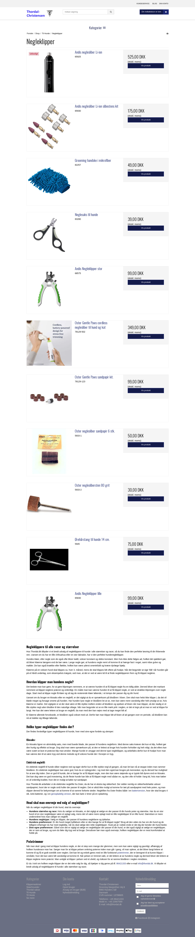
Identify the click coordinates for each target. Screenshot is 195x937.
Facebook (142, 918)
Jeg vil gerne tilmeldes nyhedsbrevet (154, 897)
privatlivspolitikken (149, 905)
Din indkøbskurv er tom (155, 13)
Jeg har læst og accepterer (153, 904)
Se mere (30, 898)
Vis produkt (146, 66)
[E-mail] (152, 891)
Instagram (155, 918)
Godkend (140, 911)
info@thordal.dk (145, 863)
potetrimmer (123, 852)
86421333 (121, 863)
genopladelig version (61, 794)
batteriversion (138, 790)
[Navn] (152, 885)
